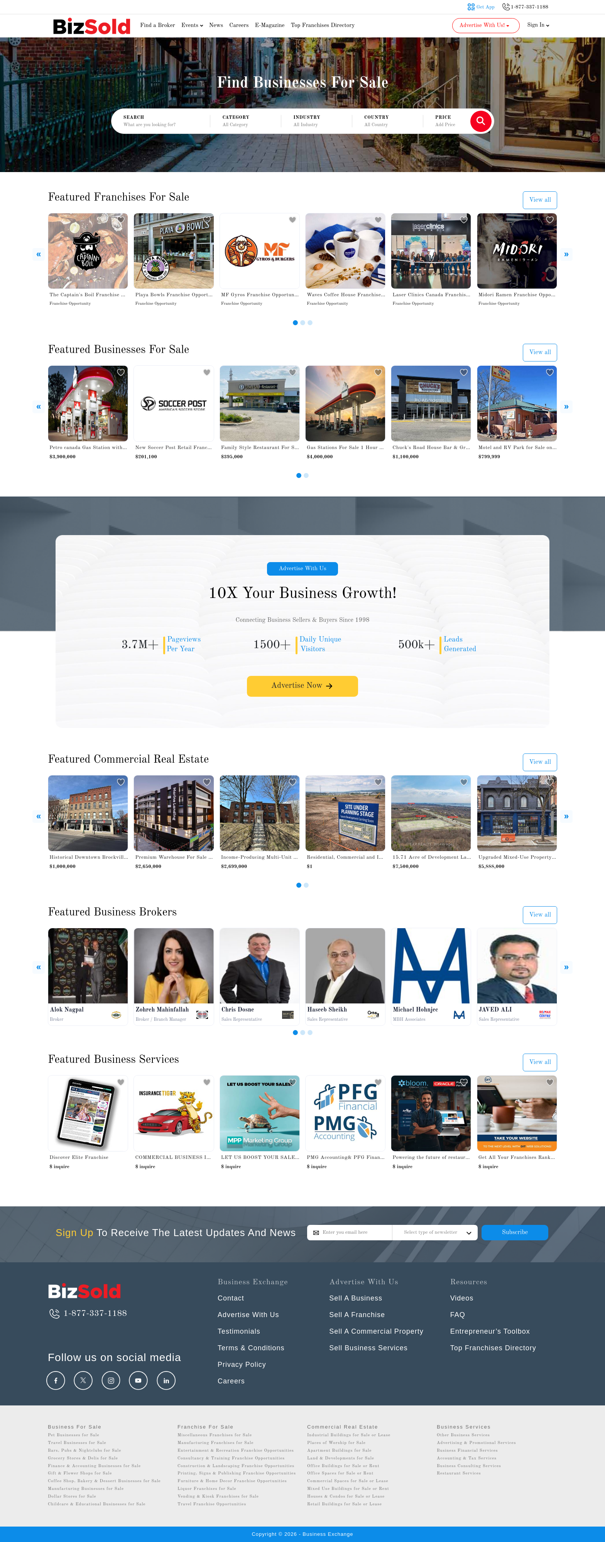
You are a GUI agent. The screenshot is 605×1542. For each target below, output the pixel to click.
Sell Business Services (368, 1348)
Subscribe (515, 1233)
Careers (238, 26)
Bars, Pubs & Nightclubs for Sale (84, 1451)
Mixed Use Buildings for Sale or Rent (348, 1489)
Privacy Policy (242, 1364)
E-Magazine (269, 26)
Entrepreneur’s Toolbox (490, 1331)
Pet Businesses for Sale (74, 1435)
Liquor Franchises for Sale (207, 1489)
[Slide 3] (310, 322)
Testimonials (239, 1331)
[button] (245, 121)
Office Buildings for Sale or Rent (343, 1466)
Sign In (538, 25)
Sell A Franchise (357, 1315)
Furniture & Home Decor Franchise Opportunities (232, 1481)
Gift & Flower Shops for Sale (80, 1473)
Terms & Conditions (251, 1348)
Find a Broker (157, 26)
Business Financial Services (467, 1451)
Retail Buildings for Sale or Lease (344, 1504)
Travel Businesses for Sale (77, 1443)
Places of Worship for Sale (336, 1443)
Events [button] (193, 26)
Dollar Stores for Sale (72, 1497)
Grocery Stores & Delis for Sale (83, 1458)
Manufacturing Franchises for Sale (215, 1443)
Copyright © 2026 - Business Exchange (302, 1534)
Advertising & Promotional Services (476, 1443)
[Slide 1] (295, 322)
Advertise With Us (302, 569)
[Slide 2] (302, 322)
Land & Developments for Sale (340, 1458)
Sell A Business (355, 1298)
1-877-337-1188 (87, 1313)
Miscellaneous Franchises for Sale (214, 1435)
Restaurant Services (459, 1473)
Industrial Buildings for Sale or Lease (348, 1435)
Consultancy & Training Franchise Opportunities (231, 1458)
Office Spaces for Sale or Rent (340, 1473)
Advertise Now (302, 687)
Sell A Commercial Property (376, 1331)
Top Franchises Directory (323, 26)
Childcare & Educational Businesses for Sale (96, 1504)
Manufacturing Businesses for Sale (86, 1489)
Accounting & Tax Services (467, 1458)
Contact (231, 1298)
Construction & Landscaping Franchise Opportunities (235, 1466)
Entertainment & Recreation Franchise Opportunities (235, 1451)
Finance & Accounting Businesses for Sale (94, 1466)
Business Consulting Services (469, 1466)
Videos (462, 1298)
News (216, 26)
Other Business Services (463, 1435)
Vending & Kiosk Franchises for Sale (218, 1497)
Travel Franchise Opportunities (211, 1504)
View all (540, 200)
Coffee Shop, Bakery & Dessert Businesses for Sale (104, 1481)
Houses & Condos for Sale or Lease (346, 1497)
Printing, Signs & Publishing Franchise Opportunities (236, 1473)
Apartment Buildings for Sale (339, 1451)
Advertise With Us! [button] (485, 25)
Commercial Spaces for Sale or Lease (348, 1481)
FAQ (457, 1315)
